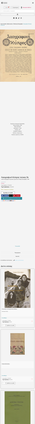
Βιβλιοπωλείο (10, 23)
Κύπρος (2, 183)
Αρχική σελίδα (3, 23)
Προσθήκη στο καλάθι (8, 192)
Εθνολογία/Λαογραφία (18, 23)
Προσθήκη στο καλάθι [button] (10, 325)
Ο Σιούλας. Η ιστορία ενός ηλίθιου (9, 309)
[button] (33, 3)
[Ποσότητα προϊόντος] (3, 325)
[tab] (17, 246)
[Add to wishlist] (32, 321)
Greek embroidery (6, 364)
